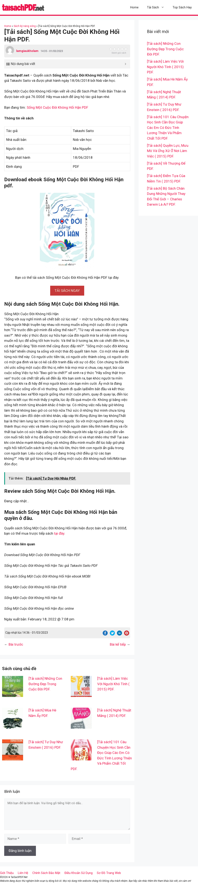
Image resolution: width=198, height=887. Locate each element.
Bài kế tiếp (118, 644)
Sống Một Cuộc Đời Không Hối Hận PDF (57, 107)
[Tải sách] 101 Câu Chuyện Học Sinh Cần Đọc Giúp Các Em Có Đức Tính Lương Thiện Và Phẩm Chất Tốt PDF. (168, 127)
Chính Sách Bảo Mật (46, 873)
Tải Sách (157, 7)
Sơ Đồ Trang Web (109, 873)
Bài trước (16, 644)
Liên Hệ (23, 873)
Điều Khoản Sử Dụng (78, 873)
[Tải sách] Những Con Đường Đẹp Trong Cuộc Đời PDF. (45, 683)
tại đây (59, 533)
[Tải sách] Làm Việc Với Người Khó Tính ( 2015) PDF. (113, 683)
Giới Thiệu (7, 873)
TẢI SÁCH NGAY (67, 290)
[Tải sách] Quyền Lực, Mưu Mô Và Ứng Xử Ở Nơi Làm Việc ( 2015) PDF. (167, 150)
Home (134, 7)
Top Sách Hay (182, 7)
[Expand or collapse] (125, 63)
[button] (67, 290)
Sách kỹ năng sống (25, 26)
